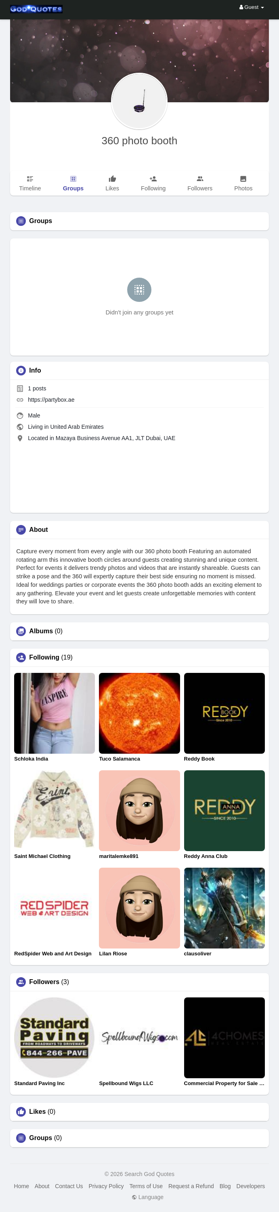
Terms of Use (146, 1186)
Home (21, 1186)
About (42, 1186)
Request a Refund (191, 1186)
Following (44, 657)
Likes (37, 1112)
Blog (225, 1186)
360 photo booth (140, 141)
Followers (44, 982)
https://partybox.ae (51, 399)
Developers (251, 1186)
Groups (40, 1138)
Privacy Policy (106, 1186)
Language (148, 1197)
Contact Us (69, 1186)
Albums (41, 631)
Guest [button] (251, 7)
